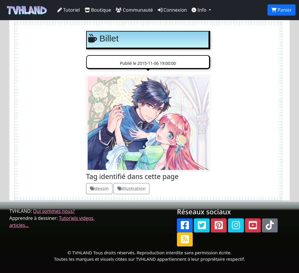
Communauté (134, 10)
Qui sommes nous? (54, 211)
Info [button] (200, 10)
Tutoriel (68, 10)
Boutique (98, 10)
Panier (281, 10)
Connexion (172, 10)
